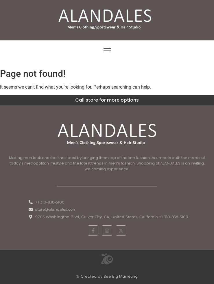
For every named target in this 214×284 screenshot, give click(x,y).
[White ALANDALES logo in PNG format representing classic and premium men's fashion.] (107, 133)
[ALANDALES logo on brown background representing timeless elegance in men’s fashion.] (107, 19)
